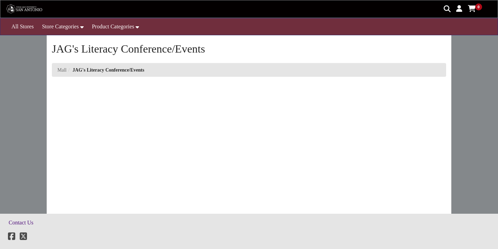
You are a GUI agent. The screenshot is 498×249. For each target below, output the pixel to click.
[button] (459, 8)
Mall (61, 70)
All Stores (22, 26)
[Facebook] (11, 237)
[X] (23, 237)
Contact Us (21, 222)
